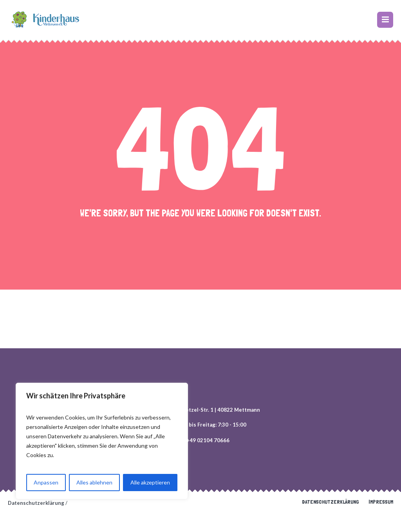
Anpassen (46, 482)
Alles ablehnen (94, 482)
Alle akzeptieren (150, 482)
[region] (102, 441)
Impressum (380, 502)
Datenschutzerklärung (330, 502)
